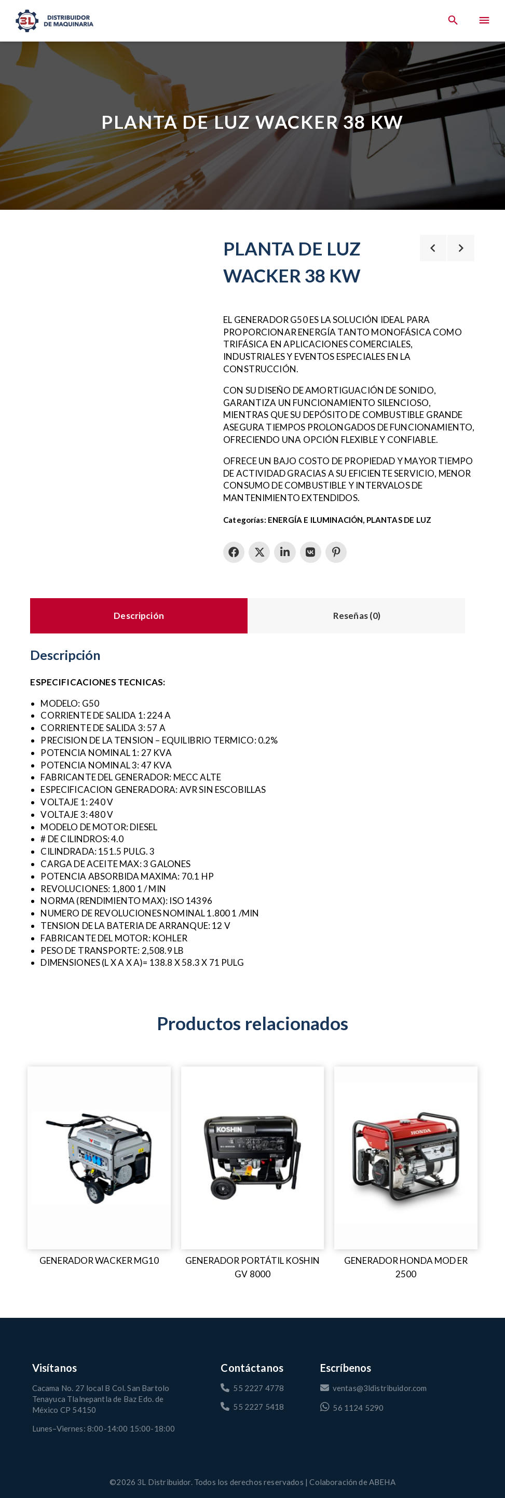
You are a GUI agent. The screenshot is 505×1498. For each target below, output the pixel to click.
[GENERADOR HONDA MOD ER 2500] (405, 1158)
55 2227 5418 (252, 1406)
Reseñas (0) (357, 615)
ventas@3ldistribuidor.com (373, 1388)
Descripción (139, 615)
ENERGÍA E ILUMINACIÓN (315, 519)
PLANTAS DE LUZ (398, 519)
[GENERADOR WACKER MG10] (99, 1158)
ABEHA (382, 1482)
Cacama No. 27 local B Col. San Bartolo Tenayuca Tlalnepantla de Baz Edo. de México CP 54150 (100, 1398)
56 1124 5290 (352, 1406)
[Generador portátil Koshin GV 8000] (252, 1158)
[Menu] (484, 21)
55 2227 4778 (252, 1388)
